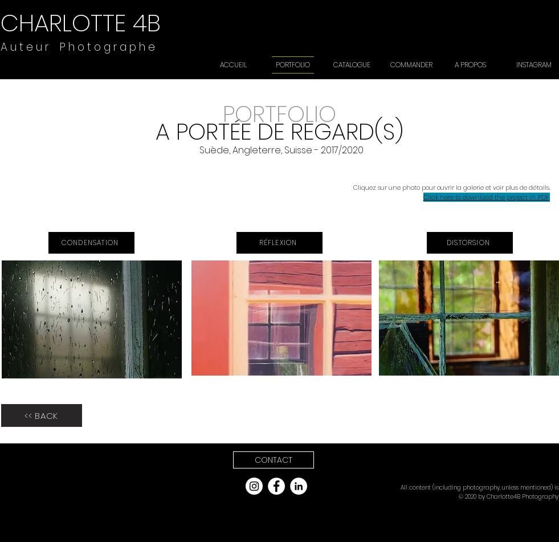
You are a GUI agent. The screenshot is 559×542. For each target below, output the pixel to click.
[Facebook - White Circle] (276, 486)
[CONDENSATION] (91, 242)
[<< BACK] (41, 415)
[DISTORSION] (469, 242)
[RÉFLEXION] (279, 242)
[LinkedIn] (298, 486)
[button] (273, 459)
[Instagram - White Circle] (254, 486)
